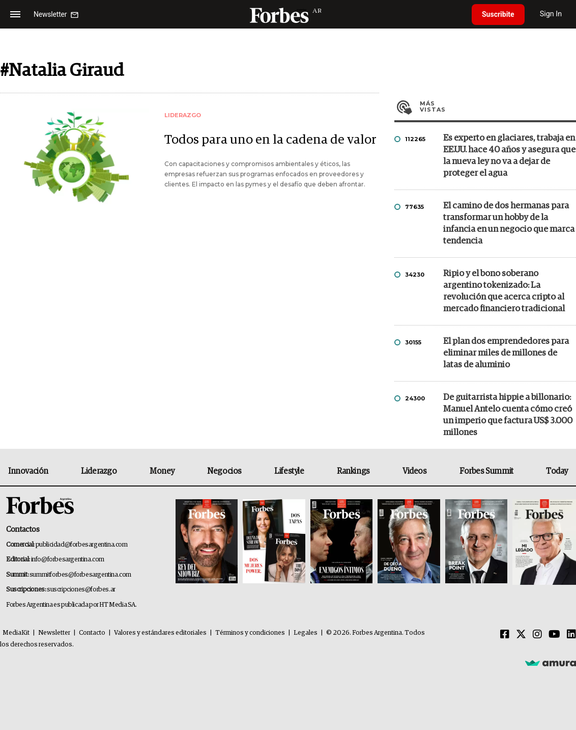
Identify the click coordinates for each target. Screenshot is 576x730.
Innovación (28, 471)
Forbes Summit (486, 471)
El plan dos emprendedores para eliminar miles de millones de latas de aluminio (506, 353)
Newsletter (54, 633)
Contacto (92, 633)
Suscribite (498, 14)
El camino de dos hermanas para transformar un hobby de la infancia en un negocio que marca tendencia (508, 224)
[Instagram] (537, 634)
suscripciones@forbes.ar (81, 589)
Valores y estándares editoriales (160, 633)
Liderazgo (99, 471)
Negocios (224, 471)
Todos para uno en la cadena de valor (270, 139)
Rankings (353, 471)
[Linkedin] (571, 634)
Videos (414, 471)
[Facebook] (504, 634)
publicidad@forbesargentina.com (82, 545)
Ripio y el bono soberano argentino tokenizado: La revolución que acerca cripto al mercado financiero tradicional (504, 291)
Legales (306, 633)
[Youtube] (554, 634)
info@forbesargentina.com (67, 559)
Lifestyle (289, 471)
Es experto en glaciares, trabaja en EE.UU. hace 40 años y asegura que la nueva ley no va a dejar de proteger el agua (509, 156)
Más (498, 106)
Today (557, 471)
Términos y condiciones (250, 633)
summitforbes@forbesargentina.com (80, 575)
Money (162, 471)
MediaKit (16, 633)
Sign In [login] (551, 14)
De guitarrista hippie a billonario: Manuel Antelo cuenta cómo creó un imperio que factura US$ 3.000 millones (507, 415)
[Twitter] (521, 634)
